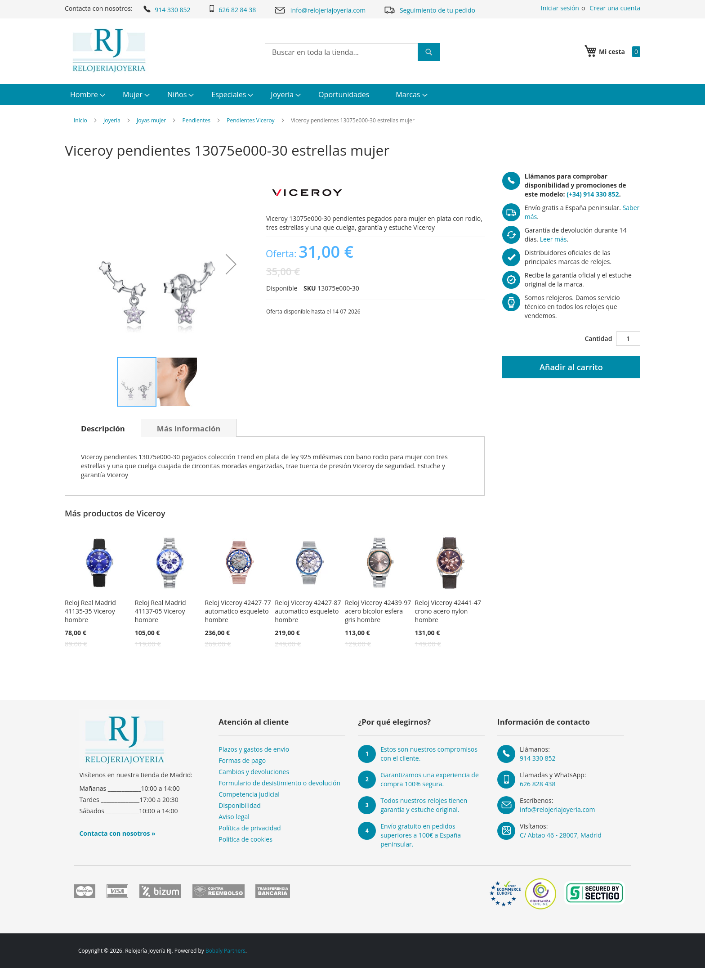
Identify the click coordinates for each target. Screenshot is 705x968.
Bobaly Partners (225, 951)
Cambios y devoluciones (254, 771)
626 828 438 (537, 784)
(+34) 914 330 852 (593, 194)
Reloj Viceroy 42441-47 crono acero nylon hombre (448, 611)
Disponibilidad (240, 805)
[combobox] (352, 52)
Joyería (111, 120)
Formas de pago (242, 760)
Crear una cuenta (614, 8)
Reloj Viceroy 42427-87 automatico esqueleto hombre (308, 611)
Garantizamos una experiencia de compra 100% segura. (429, 779)
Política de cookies (245, 839)
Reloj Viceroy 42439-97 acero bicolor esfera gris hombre (378, 611)
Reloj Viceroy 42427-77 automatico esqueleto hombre (238, 611)
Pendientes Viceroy (250, 120)
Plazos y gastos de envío (254, 749)
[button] (231, 264)
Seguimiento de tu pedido (429, 10)
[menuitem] (86, 94)
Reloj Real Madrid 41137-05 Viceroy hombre (160, 611)
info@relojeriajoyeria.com (320, 10)
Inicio (80, 120)
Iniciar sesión (560, 8)
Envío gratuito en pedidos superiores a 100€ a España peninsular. (420, 835)
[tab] (103, 428)
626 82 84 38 (232, 9)
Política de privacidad (250, 828)
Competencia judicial (249, 794)
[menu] (352, 94)
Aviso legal (234, 816)
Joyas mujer (151, 120)
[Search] (429, 52)
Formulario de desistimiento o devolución (279, 783)
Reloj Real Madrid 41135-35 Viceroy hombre (90, 611)
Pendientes (196, 120)
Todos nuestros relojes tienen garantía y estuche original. (423, 805)
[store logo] (109, 50)
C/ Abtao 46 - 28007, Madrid (561, 835)
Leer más (553, 239)
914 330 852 (166, 9)
